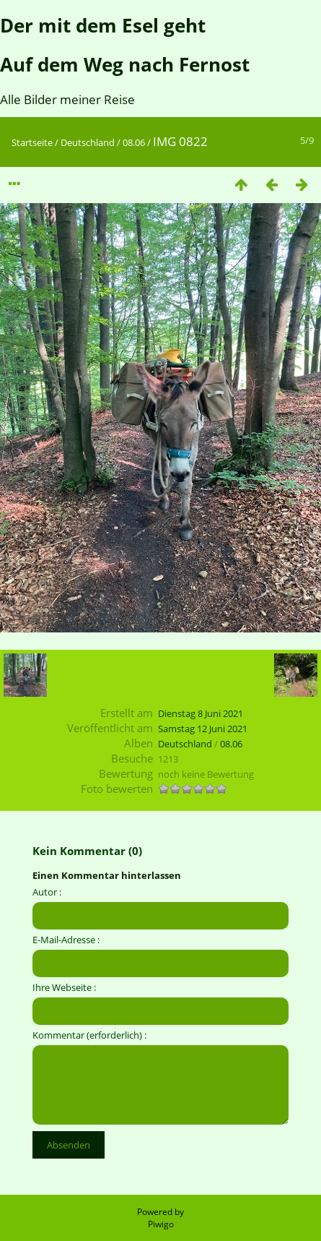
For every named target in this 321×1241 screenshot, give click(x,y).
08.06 (134, 142)
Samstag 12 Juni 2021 (202, 728)
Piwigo (161, 1224)
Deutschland (88, 142)
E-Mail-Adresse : (66, 939)
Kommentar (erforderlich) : (89, 1035)
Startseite (32, 142)
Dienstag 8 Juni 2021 (200, 713)
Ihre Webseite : (64, 987)
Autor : (46, 891)
